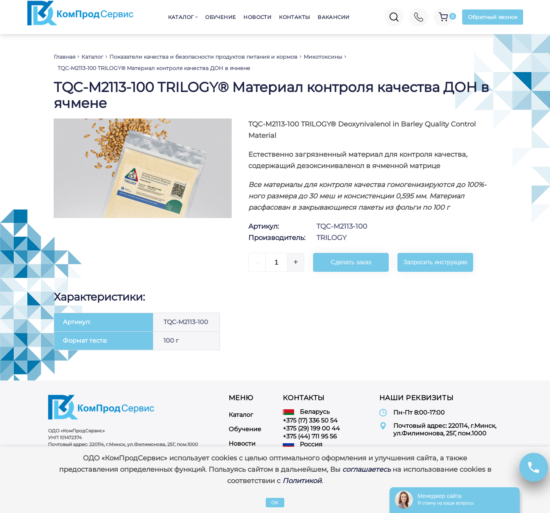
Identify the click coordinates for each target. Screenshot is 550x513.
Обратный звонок (492, 17)
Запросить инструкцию (435, 262)
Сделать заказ (351, 262)
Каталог (181, 17)
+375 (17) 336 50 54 (310, 420)
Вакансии (333, 17)
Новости (257, 17)
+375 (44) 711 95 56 (310, 436)
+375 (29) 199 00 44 (311, 428)
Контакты (294, 17)
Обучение (220, 17)
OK (275, 502)
